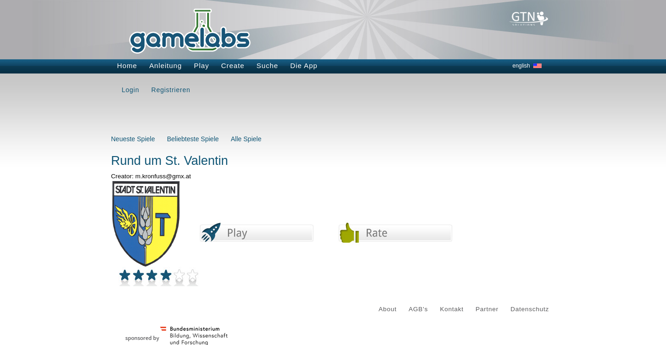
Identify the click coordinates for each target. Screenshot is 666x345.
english (521, 66)
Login (130, 90)
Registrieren (170, 90)
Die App (304, 65)
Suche (267, 65)
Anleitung (165, 65)
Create (232, 65)
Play (201, 65)
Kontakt (451, 309)
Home (127, 65)
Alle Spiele (246, 139)
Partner (487, 309)
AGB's (418, 309)
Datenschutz (530, 309)
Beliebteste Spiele (193, 139)
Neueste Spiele (133, 139)
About (388, 309)
